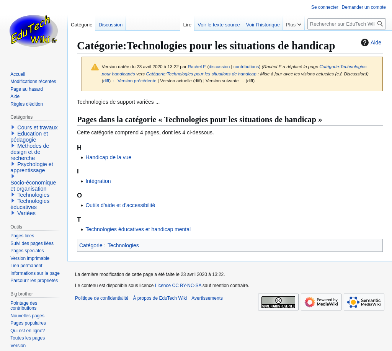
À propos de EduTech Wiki (160, 298)
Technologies (123, 245)
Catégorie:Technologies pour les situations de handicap (201, 73)
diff (106, 80)
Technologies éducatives (29, 204)
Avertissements (207, 298)
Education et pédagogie (29, 137)
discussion (219, 66)
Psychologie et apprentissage (31, 167)
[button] (13, 127)
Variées (26, 213)
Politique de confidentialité (101, 298)
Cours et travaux (37, 127)
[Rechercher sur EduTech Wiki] (346, 23)
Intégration (98, 181)
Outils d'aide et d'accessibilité (120, 205)
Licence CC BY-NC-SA (178, 285)
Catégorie (91, 245)
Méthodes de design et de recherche (29, 152)
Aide (370, 42)
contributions (246, 66)
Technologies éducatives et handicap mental (138, 229)
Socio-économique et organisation (33, 186)
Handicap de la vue (108, 157)
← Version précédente (134, 80)
